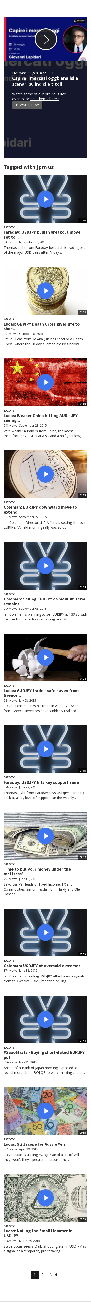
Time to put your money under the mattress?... (37, 871)
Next (53, 1274)
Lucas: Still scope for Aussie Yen (34, 1144)
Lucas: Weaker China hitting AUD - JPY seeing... (41, 418)
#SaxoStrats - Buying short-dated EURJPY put (44, 1055)
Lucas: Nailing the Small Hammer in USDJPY (38, 1233)
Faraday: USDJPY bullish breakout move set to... (42, 234)
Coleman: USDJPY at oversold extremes (42, 965)
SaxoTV (9, 227)
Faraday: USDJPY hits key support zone (41, 782)
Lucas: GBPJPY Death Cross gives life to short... (42, 326)
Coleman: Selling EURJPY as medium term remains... (44, 601)
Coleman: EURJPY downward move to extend (40, 509)
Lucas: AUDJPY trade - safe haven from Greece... (41, 693)
